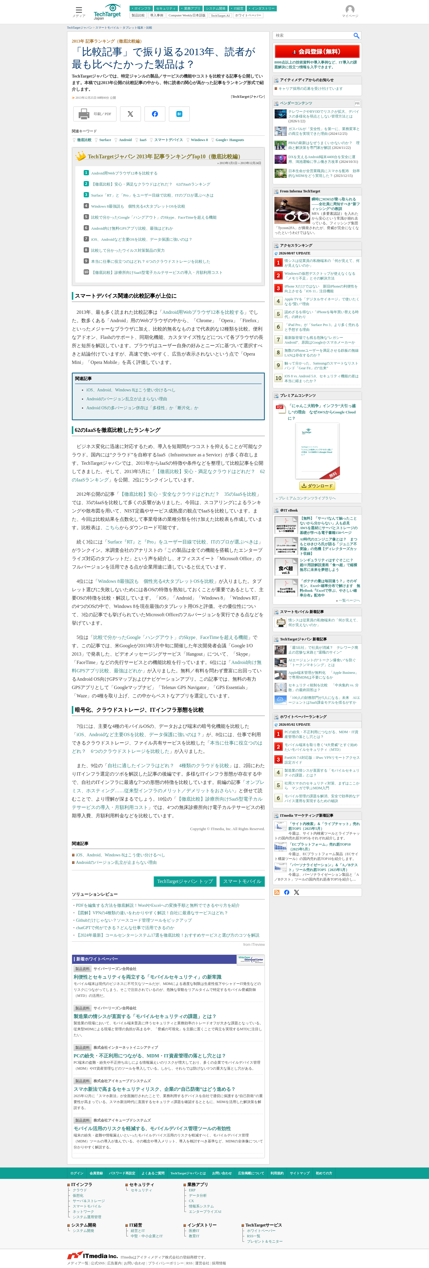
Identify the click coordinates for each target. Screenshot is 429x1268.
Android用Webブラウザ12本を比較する (124, 173)
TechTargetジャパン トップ (185, 881)
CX (191, 1201)
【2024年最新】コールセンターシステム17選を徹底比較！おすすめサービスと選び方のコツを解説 (167, 935)
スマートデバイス (168, 140)
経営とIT (138, 1231)
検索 (356, 35)
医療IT (194, 1231)
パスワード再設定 (122, 1173)
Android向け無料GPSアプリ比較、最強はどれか (132, 228)
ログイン (76, 1173)
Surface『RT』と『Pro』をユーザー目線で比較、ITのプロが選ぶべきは (183, 541)
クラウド (80, 1190)
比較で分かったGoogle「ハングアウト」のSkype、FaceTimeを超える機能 (154, 217)
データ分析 (198, 1195)
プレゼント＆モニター (265, 1241)
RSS (276, 892)
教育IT (194, 1236)
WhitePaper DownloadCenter (251, 960)
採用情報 (219, 1263)
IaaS (143, 140)
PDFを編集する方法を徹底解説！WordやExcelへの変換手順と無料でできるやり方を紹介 (158, 905)
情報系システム (201, 1206)
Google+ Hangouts (230, 140)
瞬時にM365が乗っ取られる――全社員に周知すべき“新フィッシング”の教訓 (336, 204)
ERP (192, 1190)
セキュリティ (141, 1190)
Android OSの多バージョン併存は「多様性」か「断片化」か (142, 408)
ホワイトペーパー (261, 1231)
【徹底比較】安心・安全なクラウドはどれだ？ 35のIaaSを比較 (188, 494)
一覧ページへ (349, 600)
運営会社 (202, 1263)
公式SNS (98, 1263)
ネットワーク (83, 1212)
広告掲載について (251, 1173)
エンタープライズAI (205, 1212)
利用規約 (277, 1173)
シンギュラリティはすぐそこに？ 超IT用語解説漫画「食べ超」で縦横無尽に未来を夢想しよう (328, 565)
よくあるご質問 (153, 1173)
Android (125, 140)
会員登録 (96, 1173)
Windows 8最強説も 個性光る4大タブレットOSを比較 (138, 206)
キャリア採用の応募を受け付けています (311, 89)
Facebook (286, 892)
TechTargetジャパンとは (188, 1173)
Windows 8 (199, 140)
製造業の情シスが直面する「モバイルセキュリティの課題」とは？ (145, 1016)
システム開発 (83, 1231)
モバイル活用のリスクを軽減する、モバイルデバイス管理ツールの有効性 (152, 1128)
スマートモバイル (242, 881)
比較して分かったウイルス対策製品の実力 (128, 250)
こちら (112, 527)
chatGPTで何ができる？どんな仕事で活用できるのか (125, 928)
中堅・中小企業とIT (147, 1236)
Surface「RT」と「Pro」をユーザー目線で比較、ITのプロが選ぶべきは (152, 195)
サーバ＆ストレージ (89, 1201)
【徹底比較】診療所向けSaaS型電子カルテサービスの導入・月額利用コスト (157, 272)
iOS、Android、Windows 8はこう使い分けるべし (131, 390)
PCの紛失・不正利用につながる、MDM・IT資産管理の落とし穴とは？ (150, 1055)
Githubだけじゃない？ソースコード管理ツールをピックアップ (134, 920)
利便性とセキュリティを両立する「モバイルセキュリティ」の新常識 (147, 977)
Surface (105, 140)
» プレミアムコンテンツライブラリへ (306, 498)
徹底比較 (84, 140)
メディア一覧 (77, 1263)
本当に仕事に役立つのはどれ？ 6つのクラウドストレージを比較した (150, 261)
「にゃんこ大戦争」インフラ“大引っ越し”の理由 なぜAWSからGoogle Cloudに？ (322, 412)
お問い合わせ (222, 1173)
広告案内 (114, 1263)
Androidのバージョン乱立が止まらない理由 (126, 399)
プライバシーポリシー (166, 1263)
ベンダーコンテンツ (296, 103)
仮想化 (78, 1195)
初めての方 (324, 1173)
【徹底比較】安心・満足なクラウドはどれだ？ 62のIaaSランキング (150, 184)
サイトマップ (300, 1173)
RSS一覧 (253, 1236)
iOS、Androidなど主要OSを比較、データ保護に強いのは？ (141, 239)
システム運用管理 (87, 1217)
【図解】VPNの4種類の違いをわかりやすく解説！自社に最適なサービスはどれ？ (152, 913)
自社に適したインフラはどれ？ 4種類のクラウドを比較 (168, 765)
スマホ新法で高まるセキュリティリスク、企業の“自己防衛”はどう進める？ (155, 1089)
